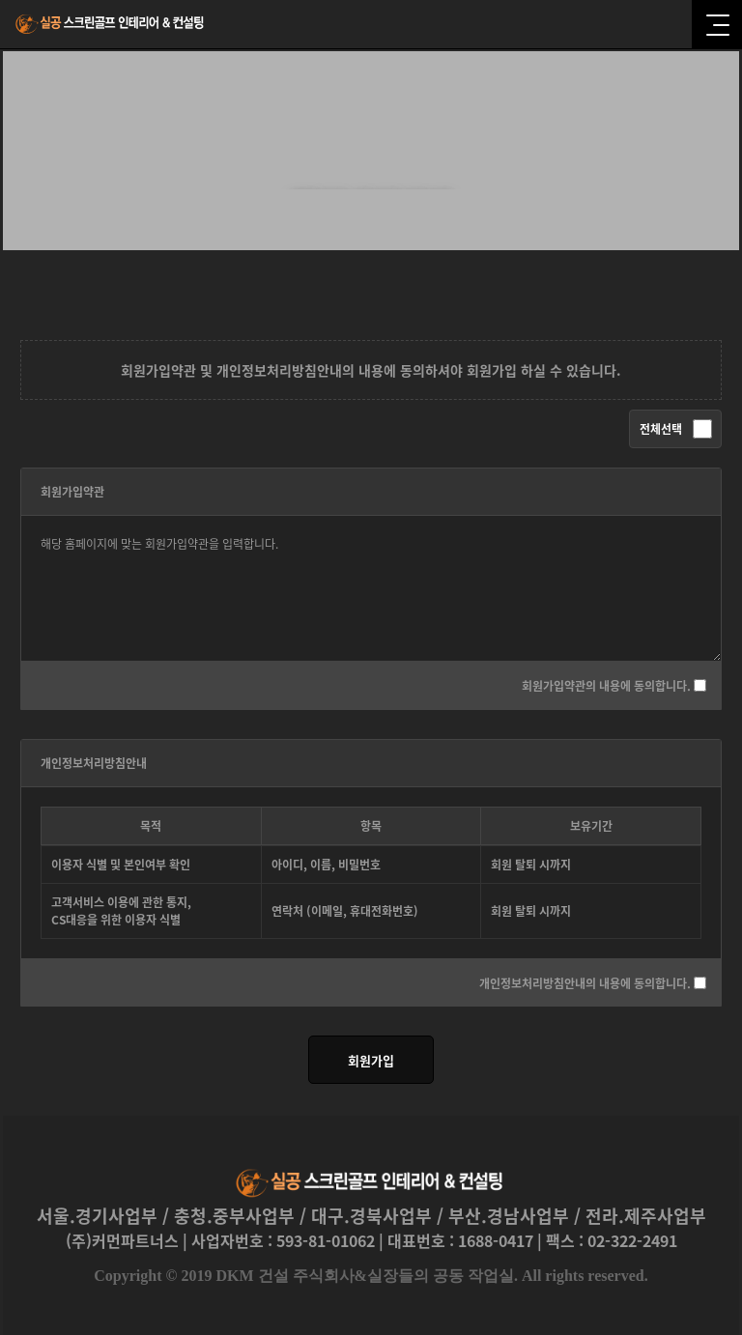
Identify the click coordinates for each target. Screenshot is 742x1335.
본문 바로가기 (0, 0)
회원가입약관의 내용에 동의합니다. (606, 686)
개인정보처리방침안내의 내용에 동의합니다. (585, 982)
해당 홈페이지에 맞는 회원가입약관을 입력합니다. (371, 588)
